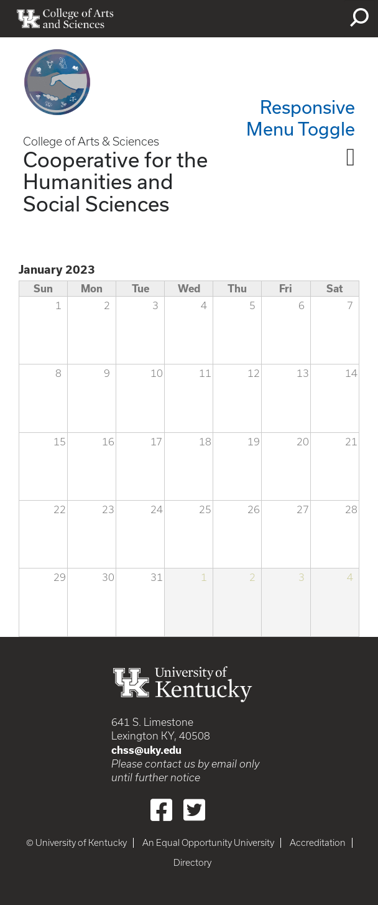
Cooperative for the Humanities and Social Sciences (115, 181)
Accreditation (318, 843)
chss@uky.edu (146, 750)
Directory (192, 863)
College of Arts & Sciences (91, 141)
